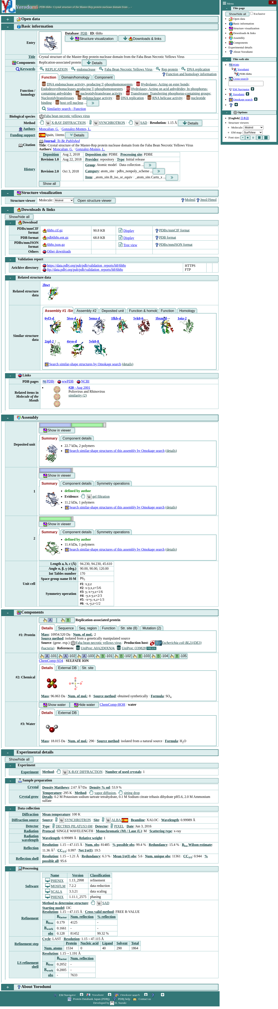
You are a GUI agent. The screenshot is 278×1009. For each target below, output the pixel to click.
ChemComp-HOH (112, 704)
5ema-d (94, 318)
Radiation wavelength (30, 838)
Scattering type (160, 831)
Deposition (51, 154)
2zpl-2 (49, 341)
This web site (235, 59)
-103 (85, 656)
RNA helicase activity (165, 98)
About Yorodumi (240, 52)
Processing (21, 868)
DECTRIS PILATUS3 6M (72, 826)
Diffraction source (25, 820)
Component (104, 77)
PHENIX (54, 881)
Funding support (22, 135)
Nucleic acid (89, 943)
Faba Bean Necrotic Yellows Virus (125, 69)
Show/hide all (237, 14)
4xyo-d (72, 341)
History (29, 169)
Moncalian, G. (49, 129)
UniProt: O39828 (131, 648)
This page (233, 8)
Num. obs (92, 845)
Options (234, 113)
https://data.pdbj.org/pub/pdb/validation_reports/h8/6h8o (84, 265)
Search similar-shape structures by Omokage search (82, 364)
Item (88, 177)
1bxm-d (161, 318)
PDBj (48, 381)
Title (31, 57)
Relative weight (90, 838)
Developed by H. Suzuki (109, 1002)
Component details (77, 438)
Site (96, 820)
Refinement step (27, 944)
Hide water (84, 705)
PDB (84, 33)
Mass (45, 634)
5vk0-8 (94, 341)
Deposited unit (113, 311)
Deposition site (96, 154)
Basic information (241, 24)
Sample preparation (28, 780)
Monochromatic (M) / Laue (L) (119, 831)
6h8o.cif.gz (52, 230)
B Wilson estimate (197, 845)
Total (135, 943)
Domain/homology (75, 77)
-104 (159, 656)
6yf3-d (49, 318)
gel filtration (95, 496)
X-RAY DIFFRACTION (63, 123)
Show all (49, 183)
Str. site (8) (129, 628)
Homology (187, 311)
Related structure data (28, 278)
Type (120, 159)
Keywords (27, 69)
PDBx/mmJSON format (173, 244)
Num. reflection (81, 917)
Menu (228, 3)
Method (48, 772)
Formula (157, 696)
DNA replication (195, 69)
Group (90, 165)
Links (18, 375)
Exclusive (259, 13)
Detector (32, 826)
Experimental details (240, 47)
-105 (178, 656)
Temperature (51, 793)
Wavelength (170, 820)
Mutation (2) (151, 628)
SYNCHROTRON (107, 123)
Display (126, 231)
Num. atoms (53, 948)
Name (54, 875)
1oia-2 (182, 318)
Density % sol (99, 787)
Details (94, 63)
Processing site (131, 154)
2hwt (46, 285)
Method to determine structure (65, 903)
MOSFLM (55, 886)
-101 (48, 656)
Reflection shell (27, 858)
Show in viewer (57, 430)
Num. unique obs (157, 856)
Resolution (50, 845)
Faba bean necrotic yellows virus (64, 116)
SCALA (53, 891)
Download (21, 222)
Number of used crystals (123, 772)
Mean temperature (56, 814)
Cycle (46, 939)
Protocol (48, 831)
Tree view (128, 245)
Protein (71, 943)
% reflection (106, 917)
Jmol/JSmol (206, 200)
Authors (29, 129)
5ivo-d (71, 318)
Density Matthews (55, 787)
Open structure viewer (95, 200)
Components (238, 43)
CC (62, 850)
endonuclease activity (95, 98)
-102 (66, 656)
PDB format (165, 237)
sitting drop (129, 793)
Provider (91, 159)
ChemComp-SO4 (51, 661)
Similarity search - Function (64, 109)
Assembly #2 (86, 311)
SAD (138, 123)
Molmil (187, 200)
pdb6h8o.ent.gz (55, 237)
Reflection (30, 848)
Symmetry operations (113, 483)
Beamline (138, 820)
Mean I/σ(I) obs (124, 856)
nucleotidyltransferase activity (99, 93)
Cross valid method (99, 912)
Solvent (122, 943)
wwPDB (65, 381)
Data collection (22, 808)
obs (50, 933)
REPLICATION (54, 69)
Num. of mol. (82, 634)
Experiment (20, 765)
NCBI (82, 381)
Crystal (33, 787)
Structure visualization (243, 29)
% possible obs (123, 845)
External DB (67, 668)
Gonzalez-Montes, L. (76, 129)
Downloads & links (242, 33)
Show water (54, 705)
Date (130, 826)
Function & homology (143, 311)
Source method (52, 638)
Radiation (31, 831)
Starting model (53, 908)
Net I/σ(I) (86, 850)
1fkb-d (116, 318)
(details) (127, 364)
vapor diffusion (102, 793)
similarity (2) (77, 395)
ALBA (115, 820)
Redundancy (158, 845)
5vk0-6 (138, 318)
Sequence (66, 628)
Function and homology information (189, 74)
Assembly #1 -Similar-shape (59, 311)
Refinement (29, 918)
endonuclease (83, 69)
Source (47, 820)
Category (92, 171)
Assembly (236, 38)
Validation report (24, 259)
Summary (49, 438)
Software (31, 886)
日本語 (244, 118)
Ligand (107, 943)
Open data (236, 19)
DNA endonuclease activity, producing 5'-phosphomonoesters (87, 84)
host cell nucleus (69, 103)
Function (48, 77)
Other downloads (56, 251)
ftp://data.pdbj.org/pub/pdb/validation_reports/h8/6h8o (82, 269)
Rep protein (167, 69)
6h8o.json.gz (53, 244)
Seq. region (88, 628)
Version (77, 875)
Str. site (87, 668)
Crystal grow (28, 796)
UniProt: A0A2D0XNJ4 (95, 648)
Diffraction (30, 814)
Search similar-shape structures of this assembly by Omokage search (115, 451)
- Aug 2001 (79, 387)
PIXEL (117, 826)
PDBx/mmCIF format (172, 230)
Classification (100, 875)
